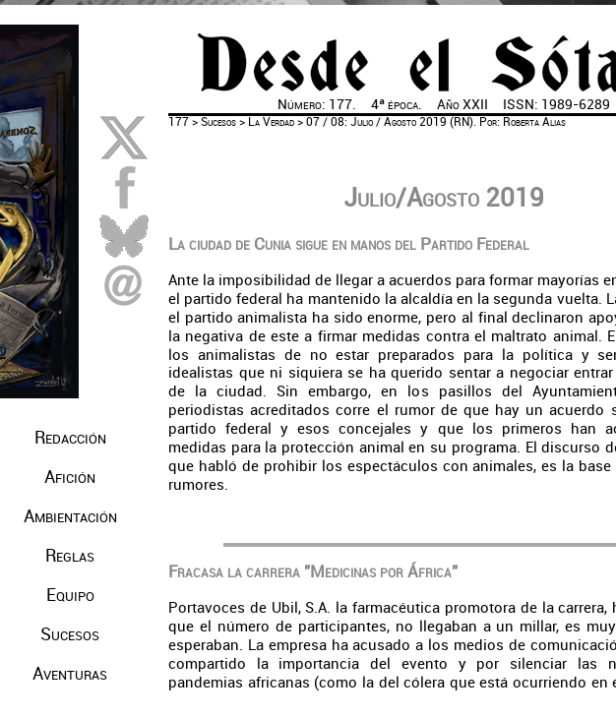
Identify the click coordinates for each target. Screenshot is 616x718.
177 (178, 122)
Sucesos (218, 122)
